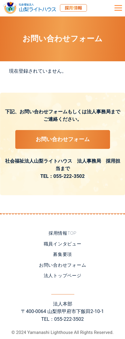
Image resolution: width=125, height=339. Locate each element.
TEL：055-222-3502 (62, 176)
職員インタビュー (63, 244)
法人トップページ (63, 275)
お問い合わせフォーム (63, 139)
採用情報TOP (62, 233)
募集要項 (62, 254)
